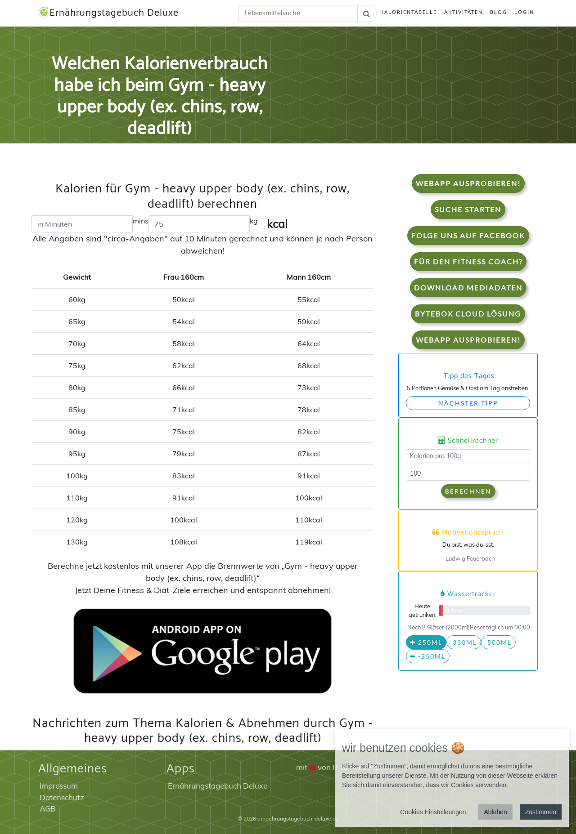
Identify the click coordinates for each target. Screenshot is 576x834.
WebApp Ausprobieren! (468, 183)
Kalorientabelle (408, 12)
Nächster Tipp (468, 403)
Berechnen (468, 491)
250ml (426, 642)
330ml (463, 642)
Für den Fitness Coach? (468, 261)
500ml (498, 642)
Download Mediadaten (468, 287)
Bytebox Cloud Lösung (468, 313)
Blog (498, 12)
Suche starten (468, 209)
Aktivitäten (463, 12)
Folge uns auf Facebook (468, 235)
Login (524, 12)
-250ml (428, 656)
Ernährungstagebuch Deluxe (108, 13)
